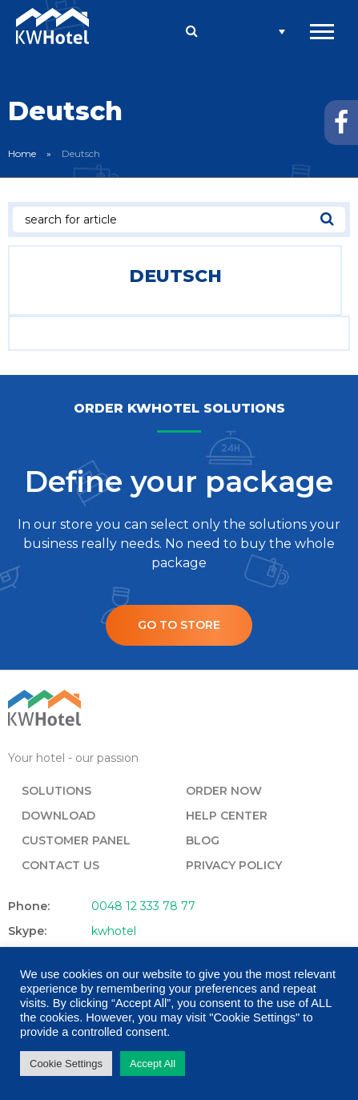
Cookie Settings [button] (66, 1064)
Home (22, 153)
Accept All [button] (152, 1064)
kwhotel (113, 931)
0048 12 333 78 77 (143, 906)
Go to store (179, 625)
